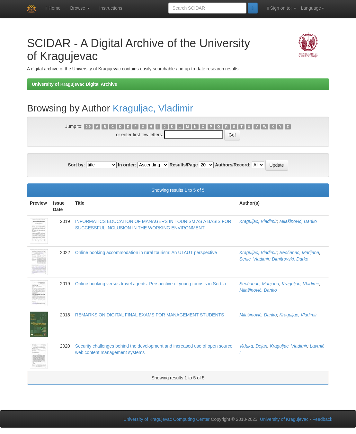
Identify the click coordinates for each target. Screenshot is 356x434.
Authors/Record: (232, 164)
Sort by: (76, 164)
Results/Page (184, 164)
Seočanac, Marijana (299, 252)
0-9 (88, 126)
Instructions (110, 8)
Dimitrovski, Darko (290, 258)
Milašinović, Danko (298, 221)
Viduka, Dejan (253, 346)
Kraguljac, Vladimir (153, 108)
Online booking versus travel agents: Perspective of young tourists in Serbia (150, 283)
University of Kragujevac (284, 419)
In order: (127, 164)
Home (53, 8)
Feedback (322, 419)
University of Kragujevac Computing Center (166, 419)
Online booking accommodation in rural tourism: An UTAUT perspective (146, 252)
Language (312, 8)
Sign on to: (281, 8)
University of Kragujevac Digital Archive (74, 84)
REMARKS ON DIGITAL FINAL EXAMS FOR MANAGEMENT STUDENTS (149, 314)
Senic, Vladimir (254, 258)
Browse (80, 8)
